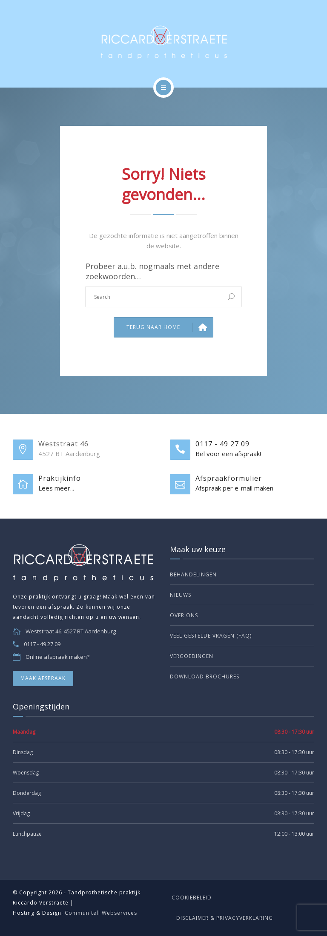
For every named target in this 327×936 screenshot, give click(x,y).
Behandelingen (193, 574)
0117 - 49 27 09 (222, 443)
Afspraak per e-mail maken (234, 488)
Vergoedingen (191, 656)
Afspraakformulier (228, 478)
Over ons (184, 615)
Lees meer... (56, 488)
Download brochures (204, 676)
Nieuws (180, 594)
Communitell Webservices (101, 912)
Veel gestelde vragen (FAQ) (211, 635)
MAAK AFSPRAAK (43, 678)
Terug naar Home (169, 327)
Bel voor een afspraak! (228, 453)
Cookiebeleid (192, 897)
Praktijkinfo (59, 478)
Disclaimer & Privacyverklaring (224, 918)
